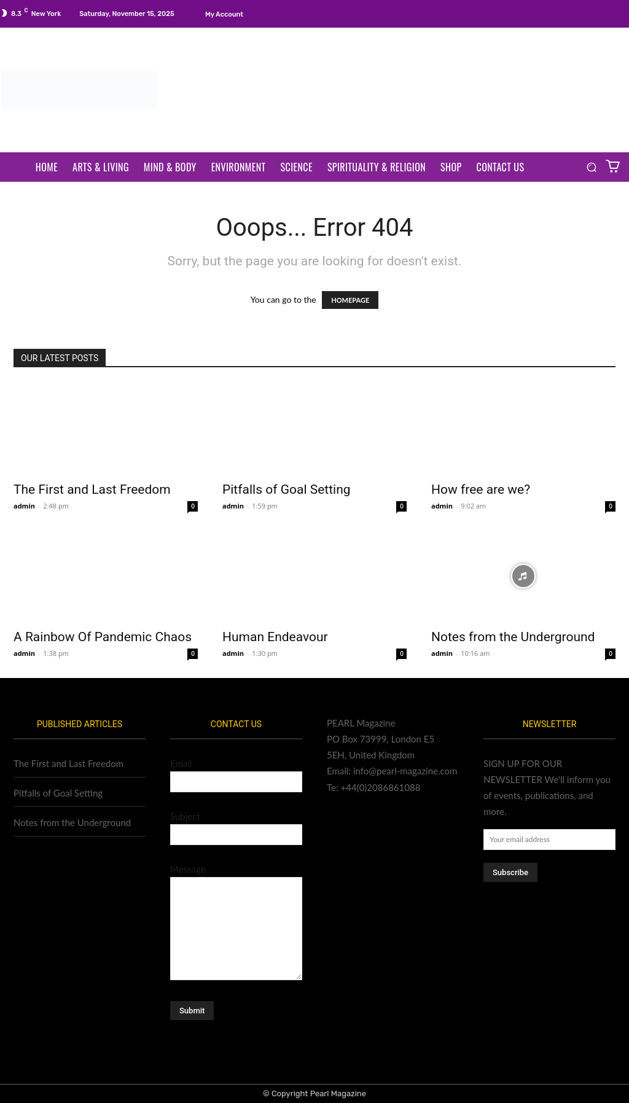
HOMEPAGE (350, 300)
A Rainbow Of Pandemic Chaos (103, 636)
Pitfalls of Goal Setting (286, 489)
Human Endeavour (275, 636)
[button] (591, 167)
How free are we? (480, 489)
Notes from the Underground (513, 636)
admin (24, 505)
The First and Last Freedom (92, 489)
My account (224, 14)
